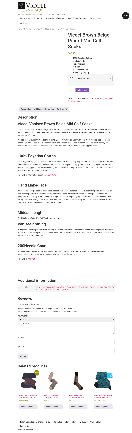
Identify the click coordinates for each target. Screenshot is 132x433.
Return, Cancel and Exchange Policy (34, 422)
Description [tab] (26, 109)
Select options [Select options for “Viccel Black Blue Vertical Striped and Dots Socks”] (102, 406)
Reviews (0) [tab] (62, 109)
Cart (100, 18)
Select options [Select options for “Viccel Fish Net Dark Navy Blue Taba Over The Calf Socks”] (27, 406)
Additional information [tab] (44, 109)
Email (21, 347)
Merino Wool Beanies (55, 18)
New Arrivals (24, 18)
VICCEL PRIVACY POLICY (90, 422)
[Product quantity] (71, 90)
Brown (96, 98)
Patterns (27, 29)
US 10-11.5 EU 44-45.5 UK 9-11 (47, 287)
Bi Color (90, 98)
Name (21, 338)
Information (32, 259)
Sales (92, 18)
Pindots (36, 29)
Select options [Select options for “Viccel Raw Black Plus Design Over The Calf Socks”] (52, 406)
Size (71, 77)
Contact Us (24, 426)
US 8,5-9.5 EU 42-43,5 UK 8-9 (58, 290)
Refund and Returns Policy (65, 422)
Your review (23, 324)
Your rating (23, 316)
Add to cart (82, 90)
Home (20, 29)
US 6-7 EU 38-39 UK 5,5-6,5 (95, 287)
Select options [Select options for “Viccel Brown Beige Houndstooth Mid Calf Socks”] (77, 406)
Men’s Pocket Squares (77, 18)
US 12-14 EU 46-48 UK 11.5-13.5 (72, 287)
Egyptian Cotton (50, 175)
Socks (36, 18)
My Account (24, 23)
